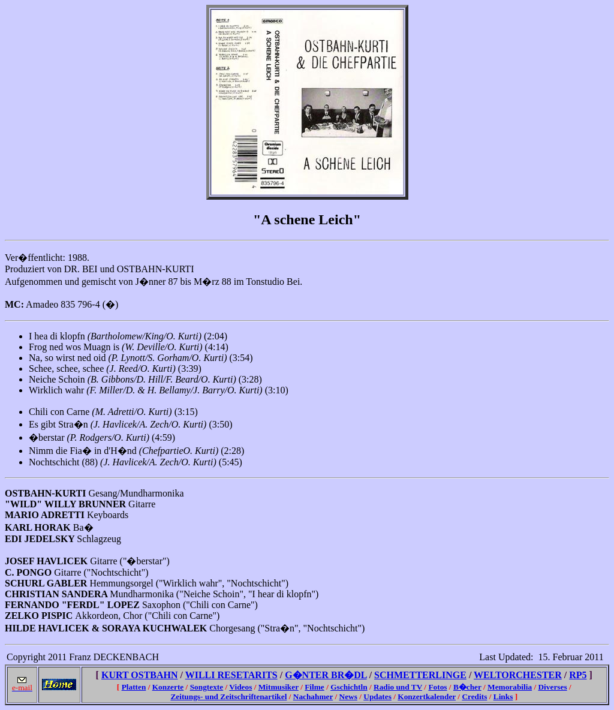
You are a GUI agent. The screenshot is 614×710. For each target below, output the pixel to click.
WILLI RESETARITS (231, 675)
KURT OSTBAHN (139, 675)
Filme (314, 686)
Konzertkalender (427, 696)
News (348, 696)
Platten (134, 686)
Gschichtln (348, 686)
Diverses (552, 686)
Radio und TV (398, 686)
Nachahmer (313, 696)
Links (503, 696)
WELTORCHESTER (518, 675)
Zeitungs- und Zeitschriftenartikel (228, 696)
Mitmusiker (278, 686)
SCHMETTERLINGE (420, 675)
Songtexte (207, 686)
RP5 (577, 675)
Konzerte (168, 686)
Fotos (437, 686)
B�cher (467, 686)
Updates (377, 696)
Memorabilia (509, 686)
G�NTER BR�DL (325, 675)
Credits (474, 696)
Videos (240, 686)
